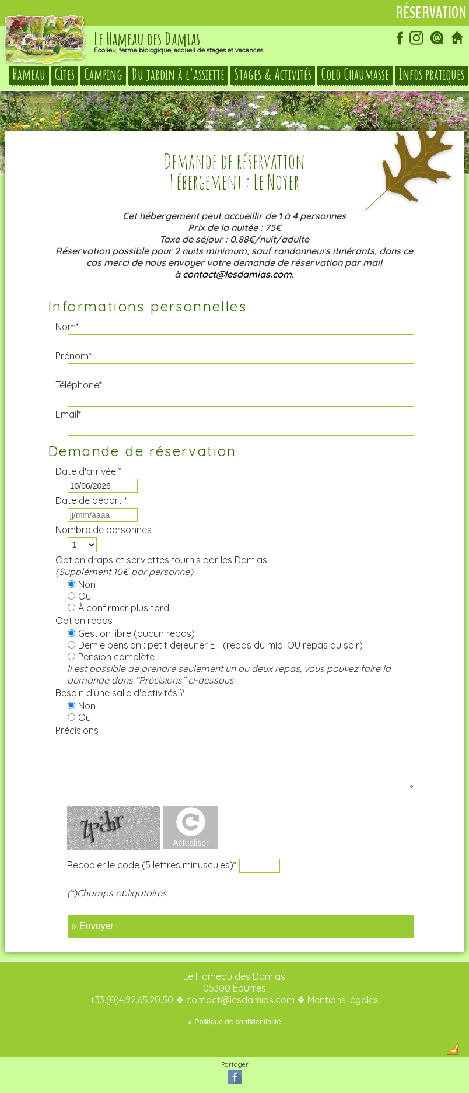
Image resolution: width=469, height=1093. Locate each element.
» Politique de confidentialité (234, 1021)
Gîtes (65, 74)
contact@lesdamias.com (237, 274)
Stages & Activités (273, 74)
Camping (103, 74)
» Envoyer (93, 926)
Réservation (431, 13)
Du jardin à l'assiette (178, 74)
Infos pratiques (431, 74)
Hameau (29, 74)
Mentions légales (343, 1000)
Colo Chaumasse (355, 74)
